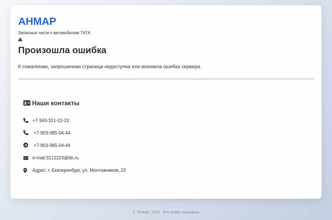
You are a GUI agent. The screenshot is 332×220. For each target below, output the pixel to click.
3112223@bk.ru (62, 157)
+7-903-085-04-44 (46, 133)
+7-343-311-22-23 (50, 120)
